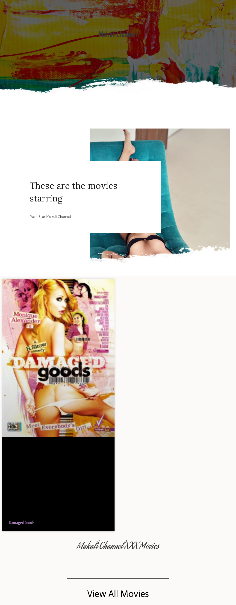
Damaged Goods (22, 523)
